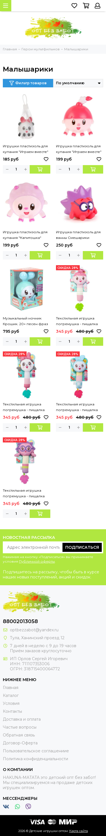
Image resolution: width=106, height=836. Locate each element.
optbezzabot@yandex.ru (34, 629)
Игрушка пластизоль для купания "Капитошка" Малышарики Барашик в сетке (25, 235)
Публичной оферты (37, 561)
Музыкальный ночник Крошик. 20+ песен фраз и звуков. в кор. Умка (25, 321)
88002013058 (20, 621)
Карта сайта (78, 831)
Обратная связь (19, 735)
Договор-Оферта (20, 743)
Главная (10, 687)
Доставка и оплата (22, 719)
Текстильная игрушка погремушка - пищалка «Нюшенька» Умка (77, 321)
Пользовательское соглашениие (36, 750)
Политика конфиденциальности (35, 758)
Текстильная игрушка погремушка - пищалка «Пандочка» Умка (24, 407)
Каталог (11, 695)
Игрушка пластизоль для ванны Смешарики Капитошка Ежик (78, 235)
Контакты (12, 711)
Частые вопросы (19, 727)
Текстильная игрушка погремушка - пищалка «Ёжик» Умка (24, 493)
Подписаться (82, 547)
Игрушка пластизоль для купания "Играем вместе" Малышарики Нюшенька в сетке (79, 149)
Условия (11, 703)
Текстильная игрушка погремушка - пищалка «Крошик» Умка (77, 407)
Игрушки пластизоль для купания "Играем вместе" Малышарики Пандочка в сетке (25, 149)
